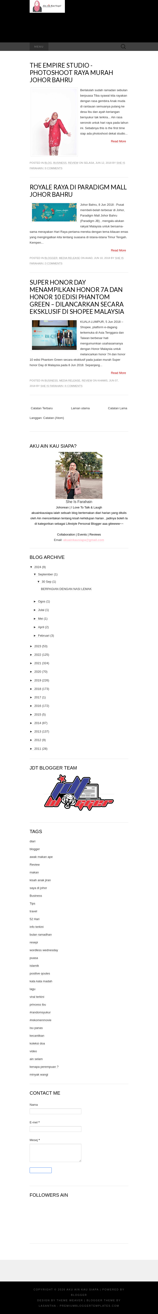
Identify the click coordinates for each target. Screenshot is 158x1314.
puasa (34, 958)
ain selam (36, 1059)
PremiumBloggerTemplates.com (89, 1305)
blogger (50, 258)
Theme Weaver (70, 1300)
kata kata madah (41, 981)
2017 (37, 697)
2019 (37, 680)
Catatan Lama (117, 408)
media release (69, 258)
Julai (41, 610)
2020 (37, 671)
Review (73, 162)
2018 (37, 689)
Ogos (41, 601)
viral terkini (37, 997)
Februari (43, 635)
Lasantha (47, 1305)
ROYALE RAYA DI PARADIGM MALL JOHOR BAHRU (78, 190)
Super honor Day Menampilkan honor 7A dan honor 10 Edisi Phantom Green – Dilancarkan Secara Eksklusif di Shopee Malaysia (77, 296)
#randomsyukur (40, 1012)
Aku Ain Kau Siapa (83, 1289)
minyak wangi (39, 1074)
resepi (34, 942)
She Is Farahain (51, 386)
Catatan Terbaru (42, 408)
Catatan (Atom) (53, 418)
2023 (37, 646)
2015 (37, 714)
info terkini (36, 927)
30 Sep (46, 581)
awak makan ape (41, 857)
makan (34, 872)
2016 (37, 706)
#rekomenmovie (40, 1020)
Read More (118, 141)
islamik (34, 965)
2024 (37, 567)
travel (33, 911)
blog (48, 162)
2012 (37, 740)
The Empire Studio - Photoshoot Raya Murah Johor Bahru (71, 72)
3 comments (53, 263)
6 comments (74, 386)
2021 (37, 663)
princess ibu (38, 1004)
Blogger (79, 1295)
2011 (37, 748)
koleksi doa (37, 1043)
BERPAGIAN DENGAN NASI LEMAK (66, 589)
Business (60, 162)
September (45, 574)
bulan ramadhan (41, 934)
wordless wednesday (44, 950)
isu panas (36, 1028)
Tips (32, 903)
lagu (33, 989)
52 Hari (35, 919)
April (41, 627)
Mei (40, 618)
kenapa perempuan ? (44, 1066)
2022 (37, 654)
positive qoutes (40, 973)
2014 (37, 723)
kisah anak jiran (40, 880)
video (33, 1051)
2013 (37, 731)
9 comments (53, 168)
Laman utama (80, 408)
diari (33, 841)
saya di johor (38, 888)
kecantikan (37, 1035)
